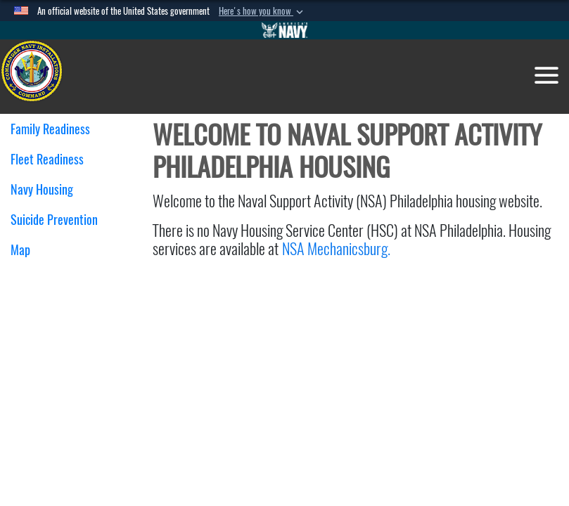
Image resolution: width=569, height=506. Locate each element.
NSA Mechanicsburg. (338, 248)
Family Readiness (56, 129)
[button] (262, 11)
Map (20, 250)
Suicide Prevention (54, 219)
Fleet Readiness (52, 159)
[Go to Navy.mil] (285, 30)
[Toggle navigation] (546, 75)
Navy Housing (47, 189)
